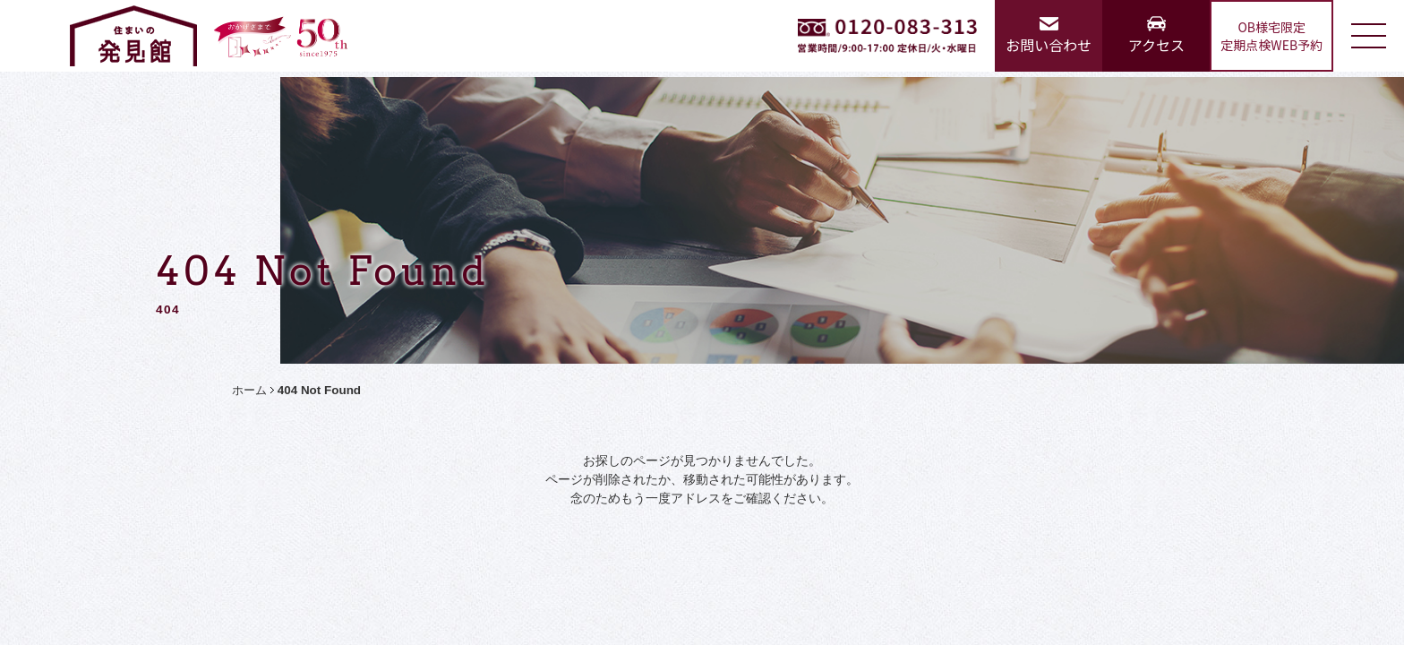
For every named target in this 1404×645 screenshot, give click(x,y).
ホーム (249, 390)
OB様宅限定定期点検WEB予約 (1271, 36)
